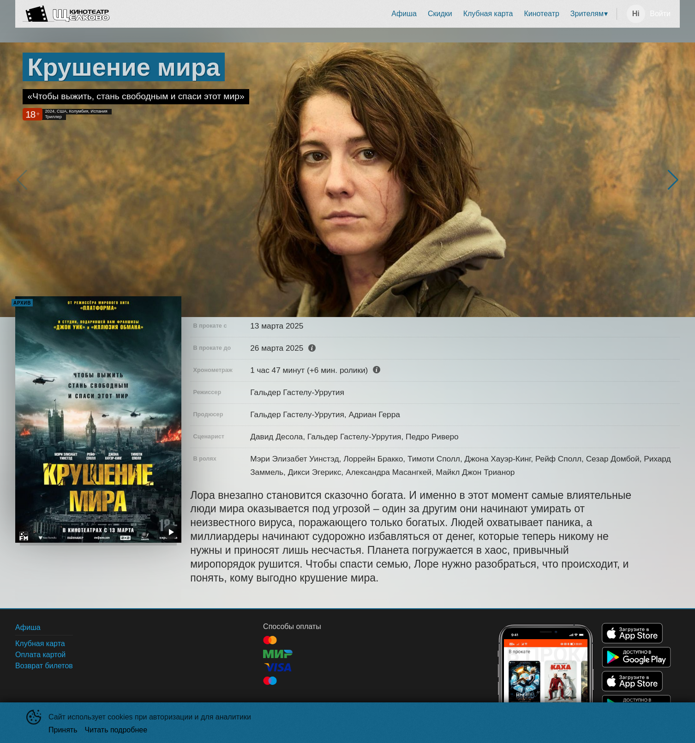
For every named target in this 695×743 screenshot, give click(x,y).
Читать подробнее (116, 730)
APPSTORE (632, 633)
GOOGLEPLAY (636, 657)
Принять (63, 730)
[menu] (365, 14)
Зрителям (587, 14)
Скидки (440, 14)
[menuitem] (404, 14)
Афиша (404, 14)
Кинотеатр (541, 14)
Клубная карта (488, 14)
